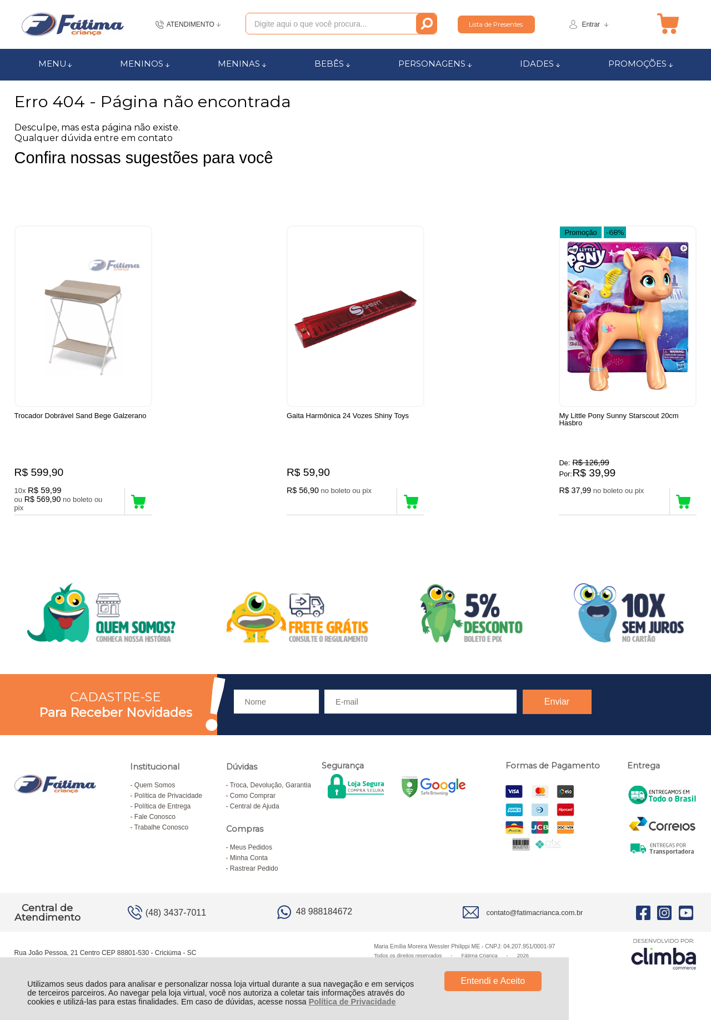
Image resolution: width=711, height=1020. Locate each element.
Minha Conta (249, 858)
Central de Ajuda (254, 806)
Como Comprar (253, 796)
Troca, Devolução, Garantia (270, 785)
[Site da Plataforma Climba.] (664, 953)
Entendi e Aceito (492, 981)
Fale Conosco (155, 817)
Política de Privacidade (352, 1001)
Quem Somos (154, 785)
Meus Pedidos (251, 847)
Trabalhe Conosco (161, 827)
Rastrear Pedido (254, 868)
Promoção (580, 232)
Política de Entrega (162, 806)
